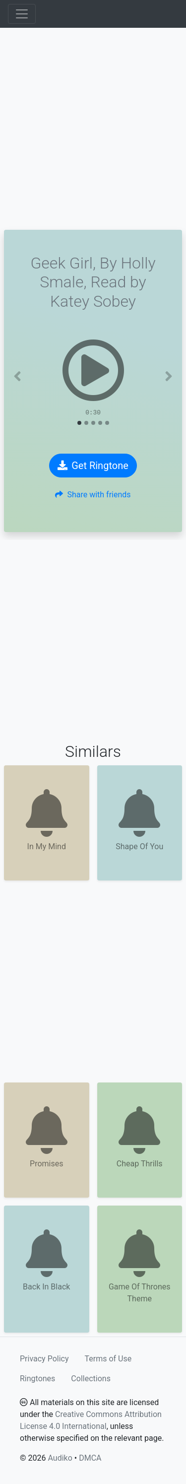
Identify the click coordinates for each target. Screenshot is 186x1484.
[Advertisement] (93, 129)
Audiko (60, 1458)
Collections (91, 1378)
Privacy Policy (44, 1358)
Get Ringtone (93, 466)
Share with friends (92, 494)
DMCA (90, 1458)
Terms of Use (108, 1358)
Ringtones (37, 1378)
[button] (17, 376)
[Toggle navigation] (22, 14)
